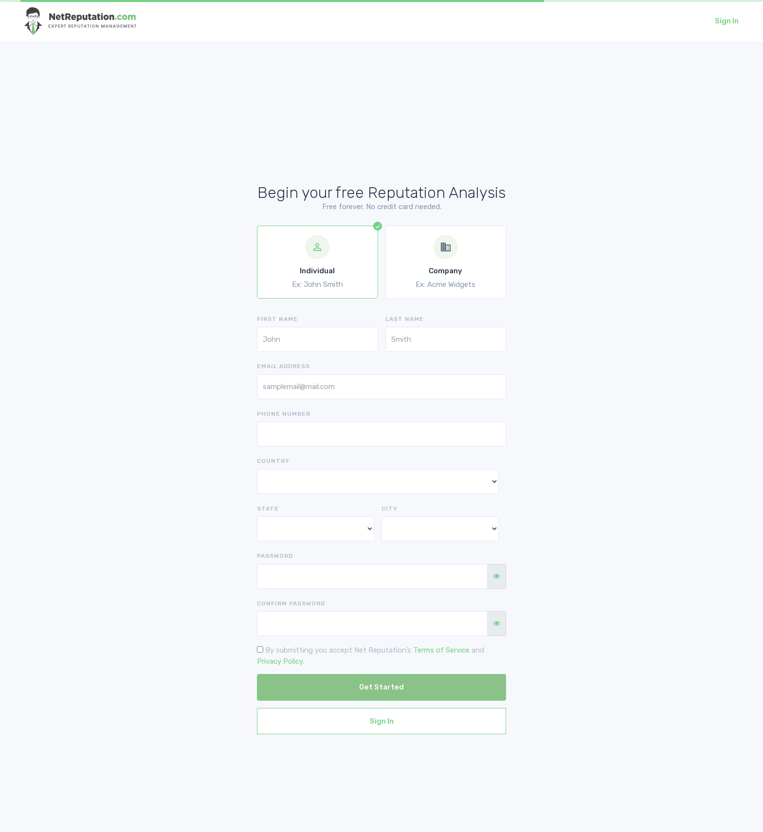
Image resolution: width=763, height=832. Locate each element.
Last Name (404, 319)
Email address (283, 366)
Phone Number (283, 413)
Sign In (727, 21)
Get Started (381, 687)
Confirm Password (291, 603)
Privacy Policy (280, 661)
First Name (277, 319)
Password (275, 555)
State (268, 508)
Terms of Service (441, 650)
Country (273, 461)
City (390, 508)
